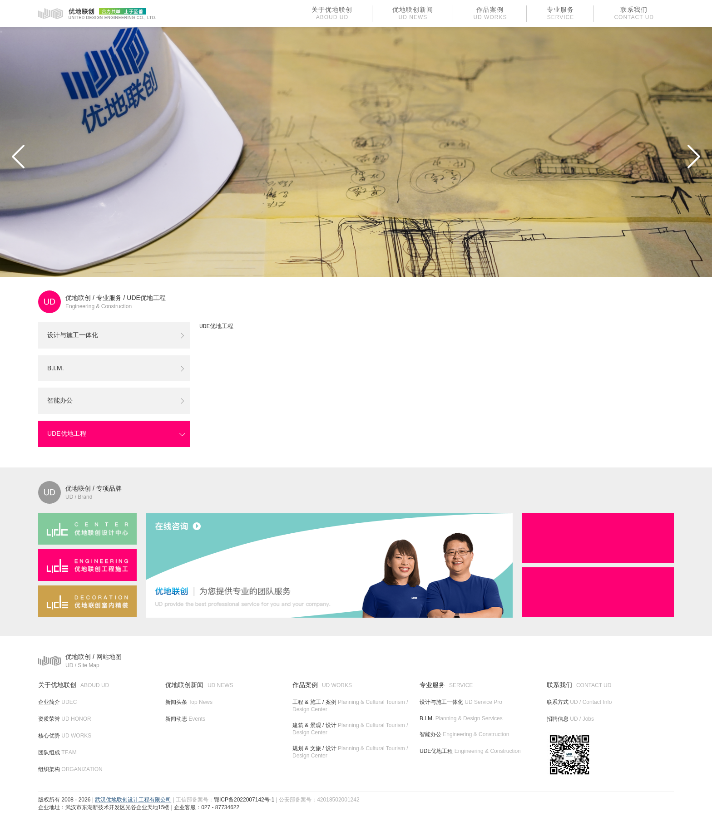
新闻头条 (189, 702)
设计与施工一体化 (72, 335)
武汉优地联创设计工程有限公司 (133, 799)
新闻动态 (185, 719)
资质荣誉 (64, 719)
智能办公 (60, 400)
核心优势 (64, 735)
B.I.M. (55, 368)
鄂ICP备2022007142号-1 (244, 799)
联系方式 (579, 702)
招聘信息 (570, 719)
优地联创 (78, 297)
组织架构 (70, 769)
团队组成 (57, 752)
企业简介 (57, 702)
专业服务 (109, 297)
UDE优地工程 (146, 297)
